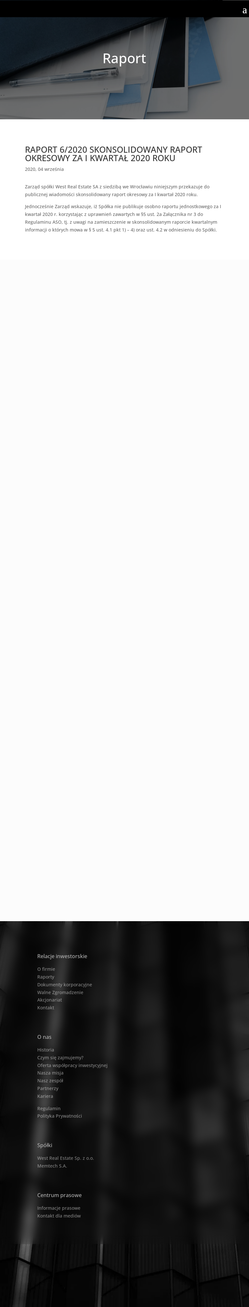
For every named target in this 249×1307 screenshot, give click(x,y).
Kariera (45, 1096)
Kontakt (45, 1007)
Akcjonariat (49, 1000)
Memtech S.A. (52, 1166)
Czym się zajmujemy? (60, 1057)
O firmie (46, 969)
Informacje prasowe (58, 1208)
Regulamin (49, 1108)
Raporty (45, 977)
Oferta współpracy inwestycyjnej (72, 1065)
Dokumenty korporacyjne (64, 984)
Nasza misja (50, 1073)
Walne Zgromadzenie (60, 992)
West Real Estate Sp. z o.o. (65, 1158)
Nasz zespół (50, 1080)
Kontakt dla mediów (59, 1216)
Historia (45, 1050)
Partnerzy (47, 1088)
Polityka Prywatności (59, 1116)
